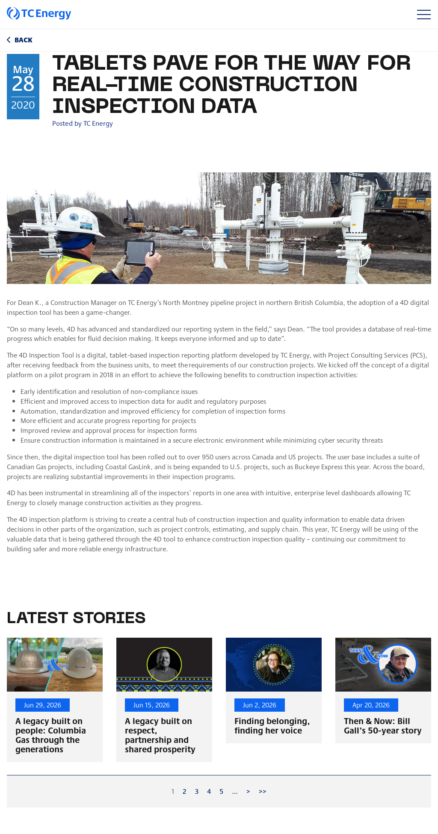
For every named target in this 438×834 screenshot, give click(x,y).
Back (24, 39)
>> (262, 791)
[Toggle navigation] (423, 14)
